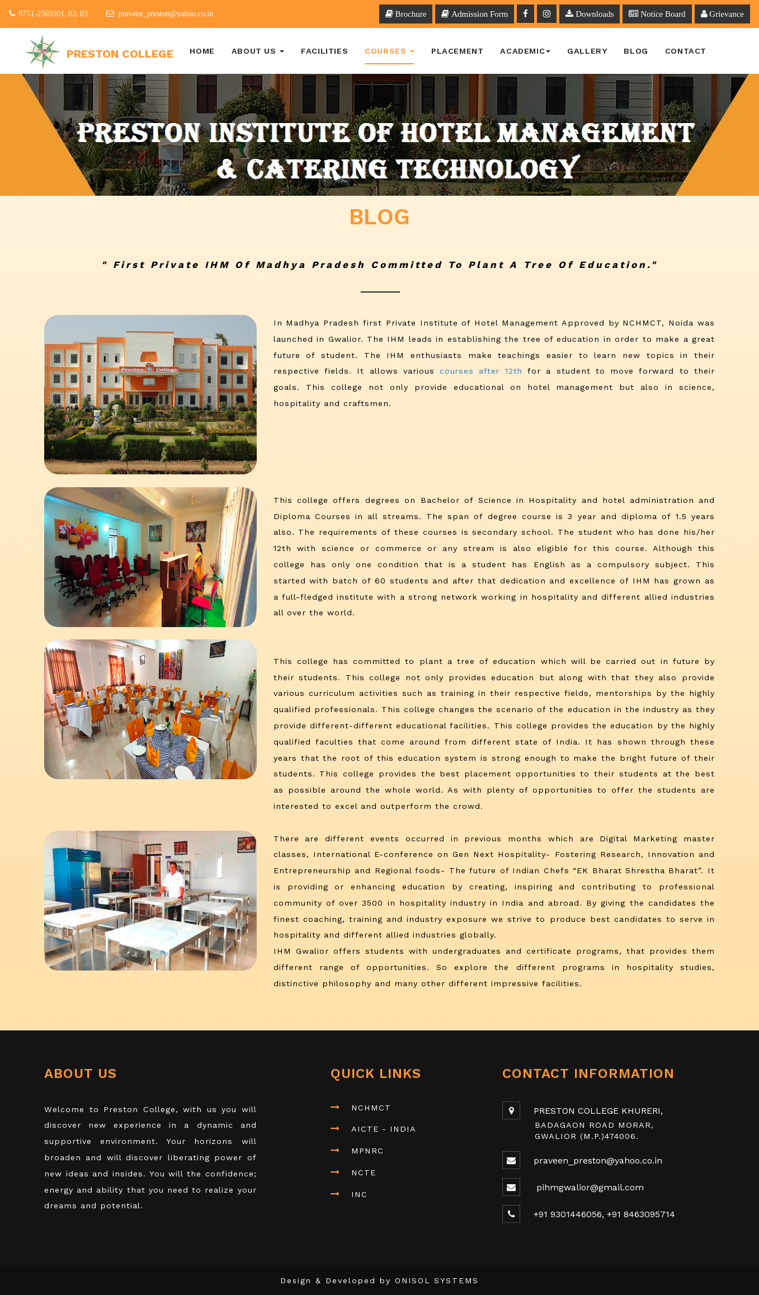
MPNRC (367, 1150)
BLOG (636, 50)
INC (359, 1194)
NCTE (363, 1172)
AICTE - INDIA (383, 1128)
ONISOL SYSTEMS (437, 1280)
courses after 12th (481, 370)
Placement (457, 50)
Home (202, 50)
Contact (685, 50)
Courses (389, 50)
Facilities (324, 50)
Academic (525, 50)
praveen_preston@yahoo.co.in (598, 1160)
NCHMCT (371, 1107)
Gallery (587, 50)
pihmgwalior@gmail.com (589, 1187)
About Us (258, 50)
